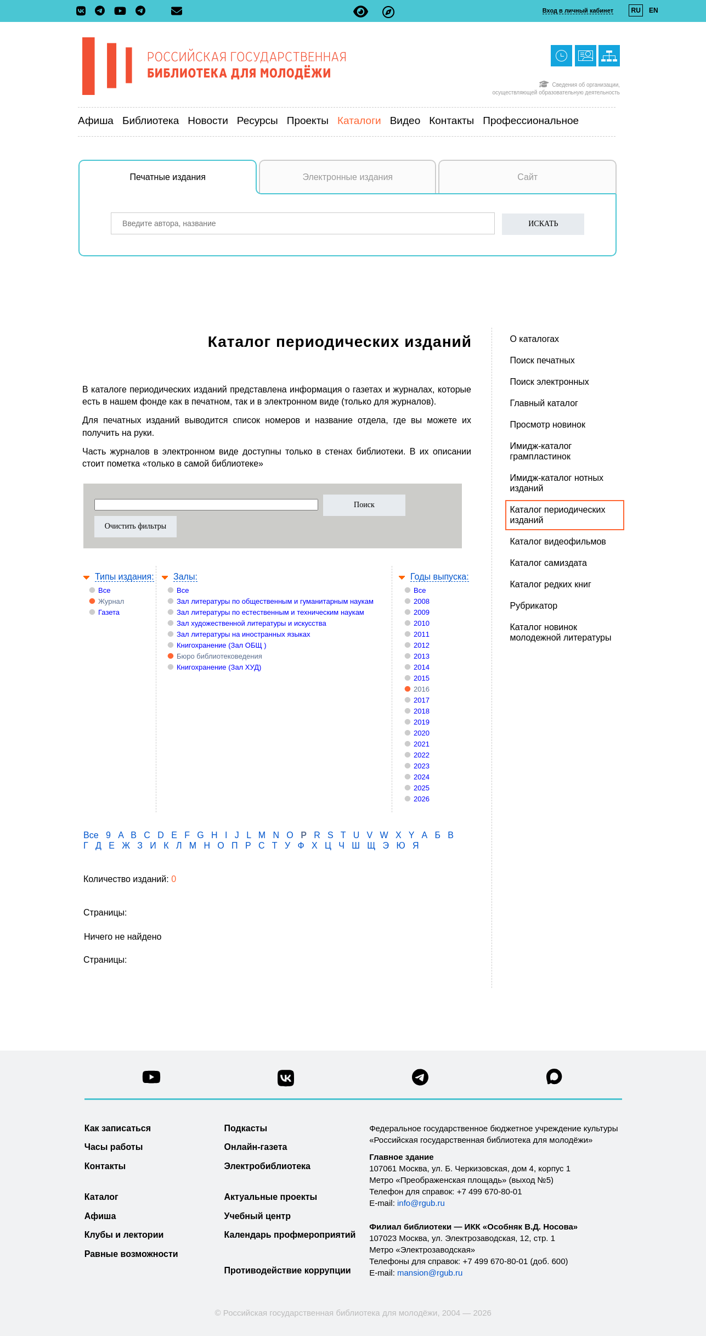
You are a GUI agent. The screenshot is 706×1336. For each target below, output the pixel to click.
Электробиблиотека (267, 1166)
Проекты (308, 120)
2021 (422, 744)
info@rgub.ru (421, 1203)
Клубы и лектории (124, 1234)
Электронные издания (347, 177)
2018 (422, 711)
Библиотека (150, 120)
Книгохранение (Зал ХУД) (219, 667)
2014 (422, 667)
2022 (422, 755)
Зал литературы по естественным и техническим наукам (270, 612)
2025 (422, 788)
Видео (405, 120)
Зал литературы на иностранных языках (243, 634)
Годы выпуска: (439, 576)
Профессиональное (531, 120)
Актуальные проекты (271, 1197)
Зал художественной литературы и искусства (251, 623)
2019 (422, 722)
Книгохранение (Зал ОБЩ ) (222, 645)
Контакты (451, 120)
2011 (422, 634)
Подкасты (246, 1128)
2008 (422, 601)
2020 (422, 733)
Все (104, 590)
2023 (422, 766)
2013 (422, 656)
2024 (422, 777)
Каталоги (359, 120)
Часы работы (113, 1147)
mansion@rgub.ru (429, 1272)
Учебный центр (257, 1216)
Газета (109, 612)
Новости (208, 120)
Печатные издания (193, 182)
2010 (422, 623)
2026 (422, 799)
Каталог (101, 1197)
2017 (422, 700)
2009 (422, 612)
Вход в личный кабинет (578, 10)
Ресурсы (257, 120)
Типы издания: (124, 576)
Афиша (96, 120)
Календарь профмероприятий (290, 1234)
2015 (422, 678)
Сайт (527, 177)
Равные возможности (131, 1254)
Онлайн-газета (255, 1147)
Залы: (185, 576)
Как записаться (117, 1128)
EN (653, 10)
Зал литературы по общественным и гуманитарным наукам (275, 601)
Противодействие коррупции (287, 1270)
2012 (422, 645)
